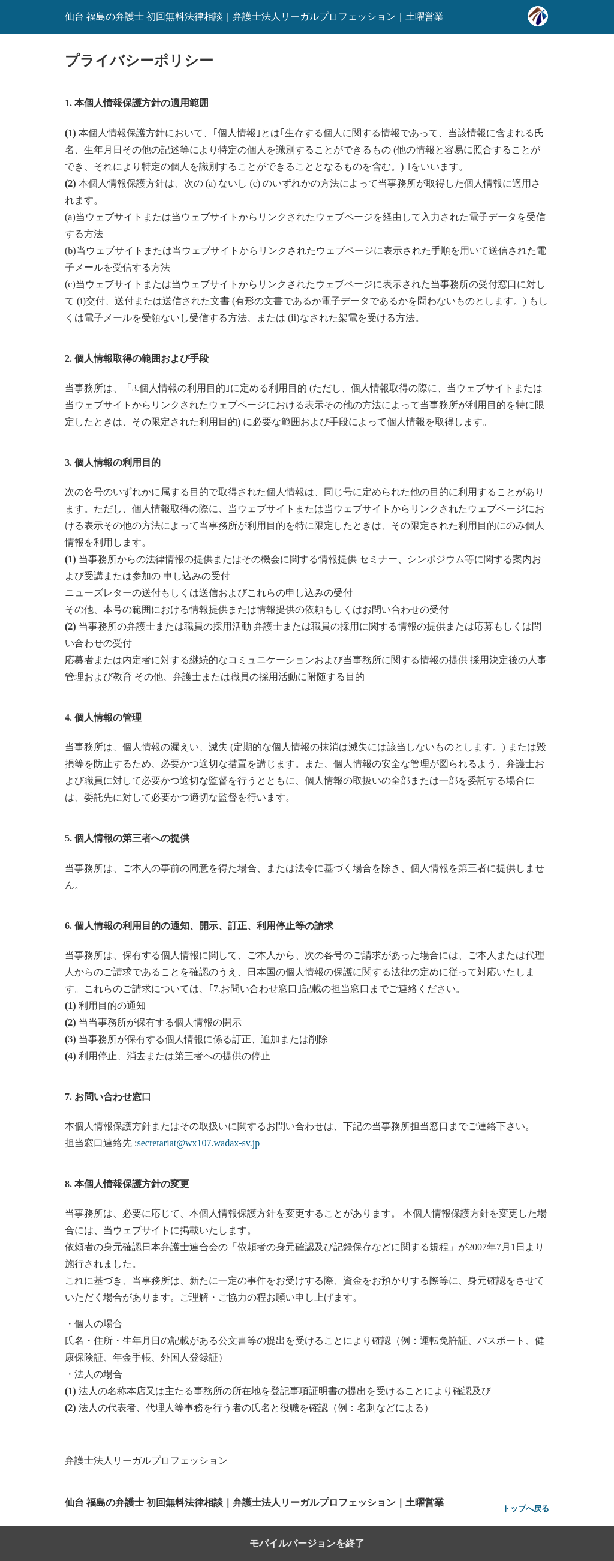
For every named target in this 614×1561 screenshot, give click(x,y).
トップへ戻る (525, 1508)
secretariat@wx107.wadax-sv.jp (198, 1143)
